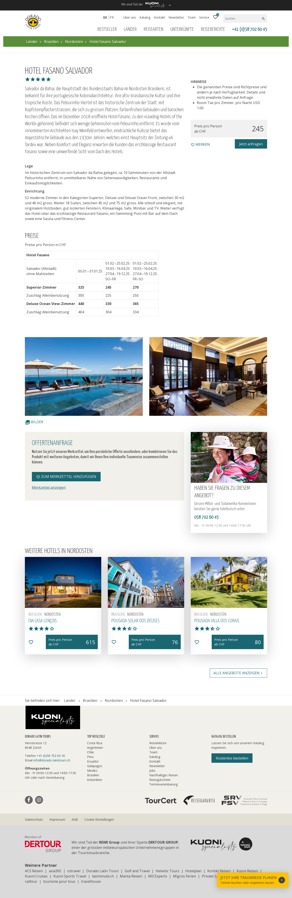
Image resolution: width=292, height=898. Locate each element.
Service (204, 17)
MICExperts (157, 876)
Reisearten (153, 29)
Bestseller (107, 29)
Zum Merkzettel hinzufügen (66, 476)
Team (191, 17)
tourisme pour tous (59, 881)
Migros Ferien (184, 876)
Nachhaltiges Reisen (163, 775)
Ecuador (93, 761)
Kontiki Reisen (219, 871)
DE (105, 17)
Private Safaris (214, 876)
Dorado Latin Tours (102, 871)
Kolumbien (94, 780)
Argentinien (95, 747)
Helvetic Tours (167, 871)
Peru (90, 757)
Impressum (57, 819)
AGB (75, 819)
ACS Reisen (34, 871)
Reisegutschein (159, 780)
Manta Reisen (131, 876)
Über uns (129, 17)
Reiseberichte (213, 29)
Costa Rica (94, 743)
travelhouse (91, 881)
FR (112, 17)
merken (200, 144)
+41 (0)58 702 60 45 (249, 29)
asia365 (55, 871)
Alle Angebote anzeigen (238, 673)
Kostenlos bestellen (232, 758)
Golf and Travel (137, 871)
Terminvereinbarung (163, 784)
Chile (90, 752)
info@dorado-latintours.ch (51, 760)
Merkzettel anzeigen (49, 487)
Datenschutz (34, 819)
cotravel (73, 871)
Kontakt (159, 17)
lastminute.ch (103, 876)
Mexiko (92, 770)
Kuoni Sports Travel (69, 876)
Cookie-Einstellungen (99, 819)
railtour (31, 881)
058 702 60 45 (206, 517)
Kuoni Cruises (36, 876)
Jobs (152, 770)
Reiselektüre (158, 743)
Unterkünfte (182, 29)
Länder (130, 29)
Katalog (144, 17)
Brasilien (93, 775)
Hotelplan (193, 871)
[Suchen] (242, 18)
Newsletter (176, 17)
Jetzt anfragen (251, 144)
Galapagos (94, 766)
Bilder (34, 422)
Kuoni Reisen (247, 871)
